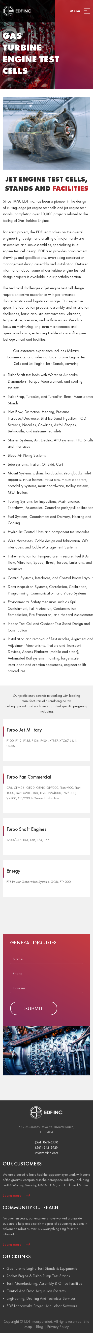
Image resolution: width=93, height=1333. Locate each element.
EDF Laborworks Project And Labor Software (41, 1305)
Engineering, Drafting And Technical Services (41, 1298)
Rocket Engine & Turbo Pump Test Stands (38, 1275)
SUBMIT (33, 1008)
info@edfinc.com (46, 1152)
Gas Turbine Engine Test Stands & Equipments (41, 1268)
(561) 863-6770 (46, 1142)
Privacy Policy (58, 1326)
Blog (39, 1326)
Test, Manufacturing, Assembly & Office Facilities (44, 1283)
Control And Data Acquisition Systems (36, 1290)
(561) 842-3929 (46, 1147)
